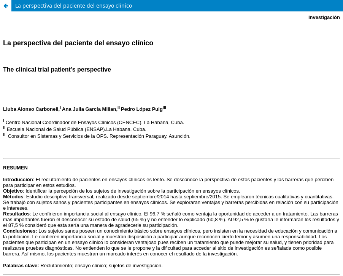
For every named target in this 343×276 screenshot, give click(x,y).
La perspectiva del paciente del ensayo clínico (73, 5)
